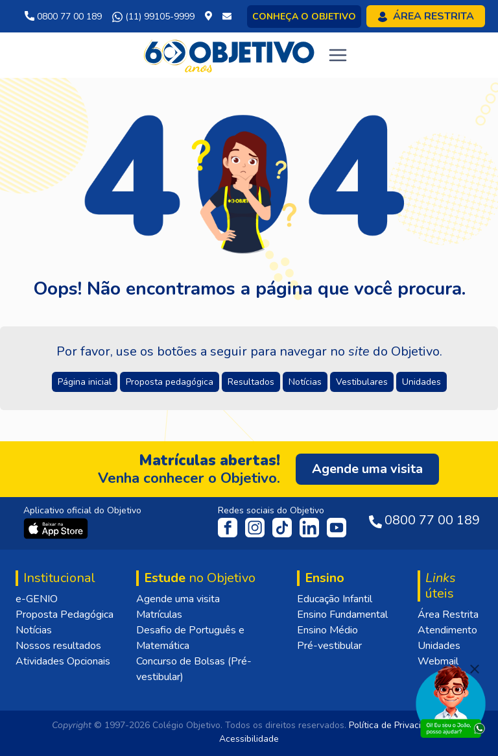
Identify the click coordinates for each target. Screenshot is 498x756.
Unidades (439, 646)
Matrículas (159, 614)
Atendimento (447, 630)
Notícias (34, 630)
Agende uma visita (178, 599)
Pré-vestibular (329, 646)
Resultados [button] (251, 382)
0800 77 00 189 (63, 16)
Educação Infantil (334, 599)
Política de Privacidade (395, 725)
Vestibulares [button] (362, 382)
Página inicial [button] (85, 382)
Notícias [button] (305, 382)
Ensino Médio (327, 630)
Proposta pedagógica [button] (169, 382)
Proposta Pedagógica (64, 614)
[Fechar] (474, 669)
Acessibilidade (249, 739)
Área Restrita (448, 614)
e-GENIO (37, 599)
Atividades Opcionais (63, 661)
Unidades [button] (421, 382)
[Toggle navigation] (338, 55)
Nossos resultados (58, 646)
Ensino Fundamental (342, 614)
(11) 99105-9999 (153, 16)
